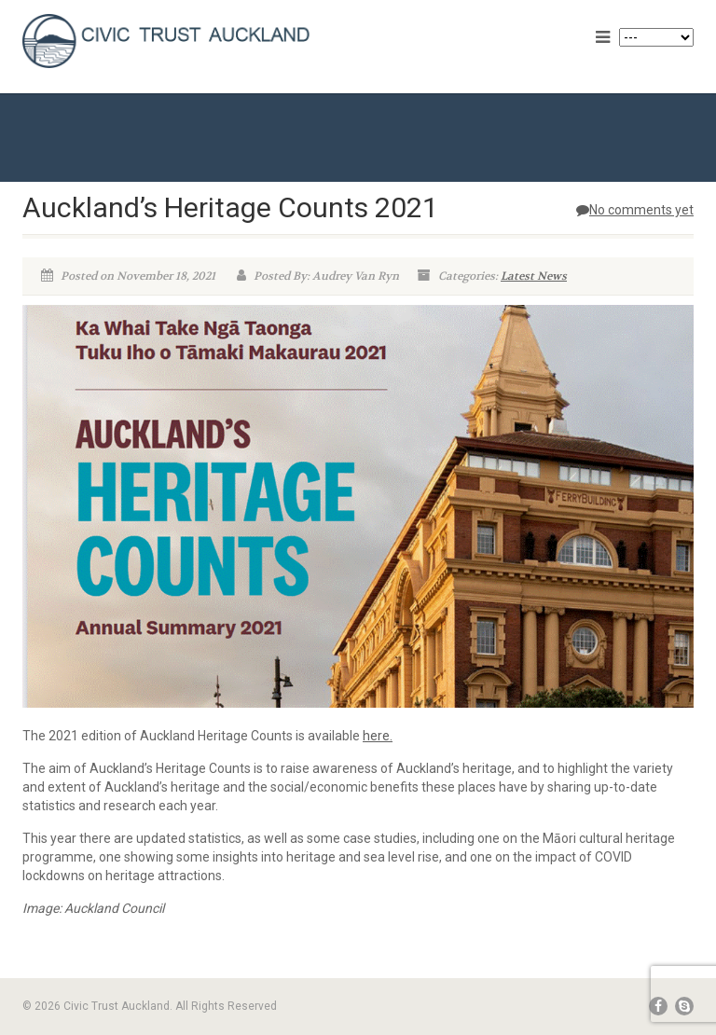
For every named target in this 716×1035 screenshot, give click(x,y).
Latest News (534, 276)
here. (377, 735)
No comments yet (635, 209)
